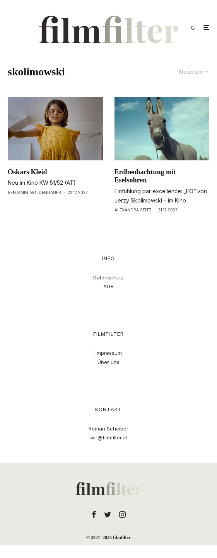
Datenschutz (108, 277)
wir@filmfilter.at (108, 437)
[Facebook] (94, 514)
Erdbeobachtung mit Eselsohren (145, 176)
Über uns (108, 362)
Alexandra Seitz (133, 210)
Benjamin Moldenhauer (34, 192)
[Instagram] (122, 514)
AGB (108, 286)
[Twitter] (107, 514)
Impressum (109, 353)
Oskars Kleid (27, 172)
